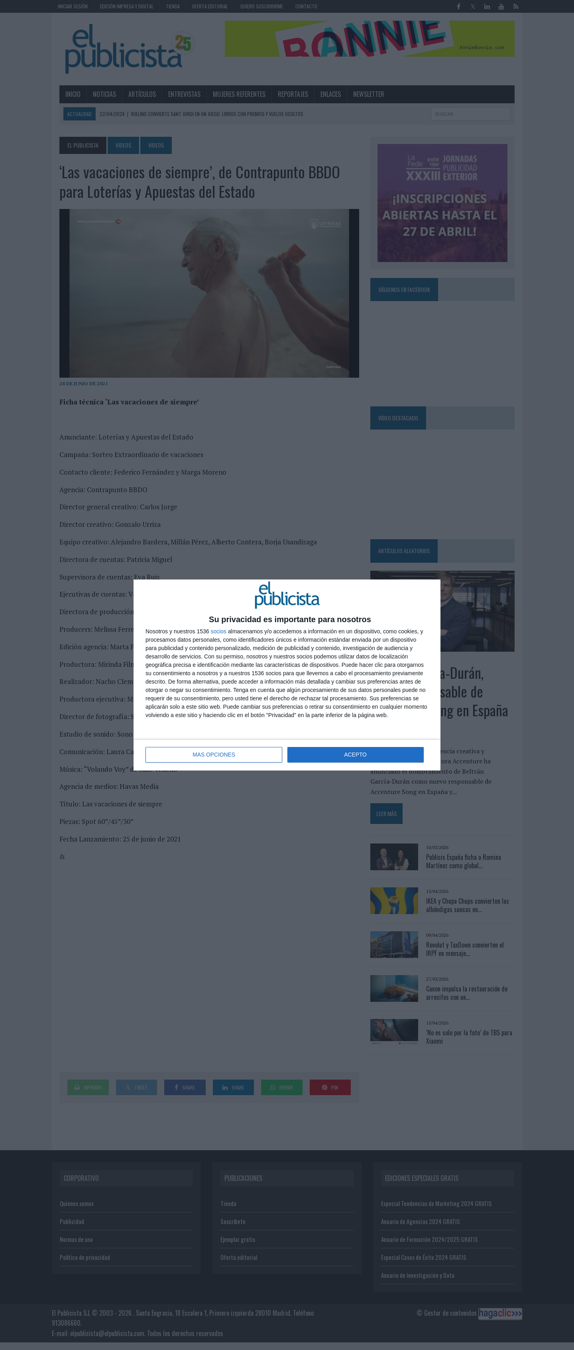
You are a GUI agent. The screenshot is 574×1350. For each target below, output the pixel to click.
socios (218, 632)
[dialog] (287, 674)
